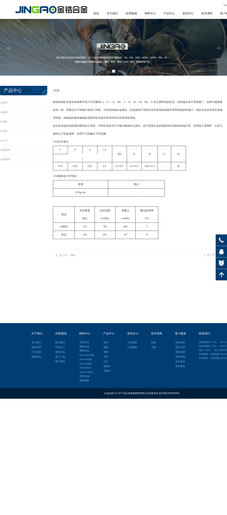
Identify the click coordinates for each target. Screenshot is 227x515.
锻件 (5, 102)
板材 (5, 112)
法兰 (5, 140)
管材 (5, 121)
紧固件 (6, 150)
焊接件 (6, 159)
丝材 (5, 131)
